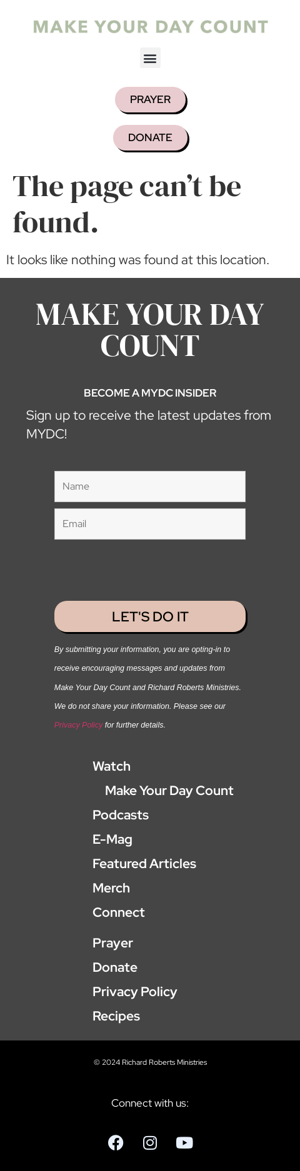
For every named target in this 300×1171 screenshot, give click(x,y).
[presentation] (127, 564)
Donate (115, 967)
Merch (111, 887)
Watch (111, 766)
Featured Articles (144, 863)
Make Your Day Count (163, 790)
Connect (118, 912)
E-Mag (112, 839)
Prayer (112, 942)
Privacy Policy (78, 725)
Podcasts (120, 814)
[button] (150, 57)
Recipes (116, 1015)
